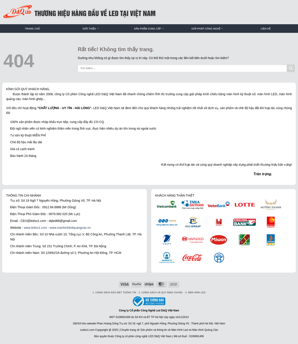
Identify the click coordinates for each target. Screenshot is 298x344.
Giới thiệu (90, 28)
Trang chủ (32, 28)
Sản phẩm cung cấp (149, 28)
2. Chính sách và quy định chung (161, 292)
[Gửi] (291, 68)
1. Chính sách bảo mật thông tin (114, 292)
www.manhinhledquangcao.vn (70, 227)
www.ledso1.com (35, 227)
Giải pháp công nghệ (207, 28)
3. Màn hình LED (195, 292)
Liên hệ (265, 28)
